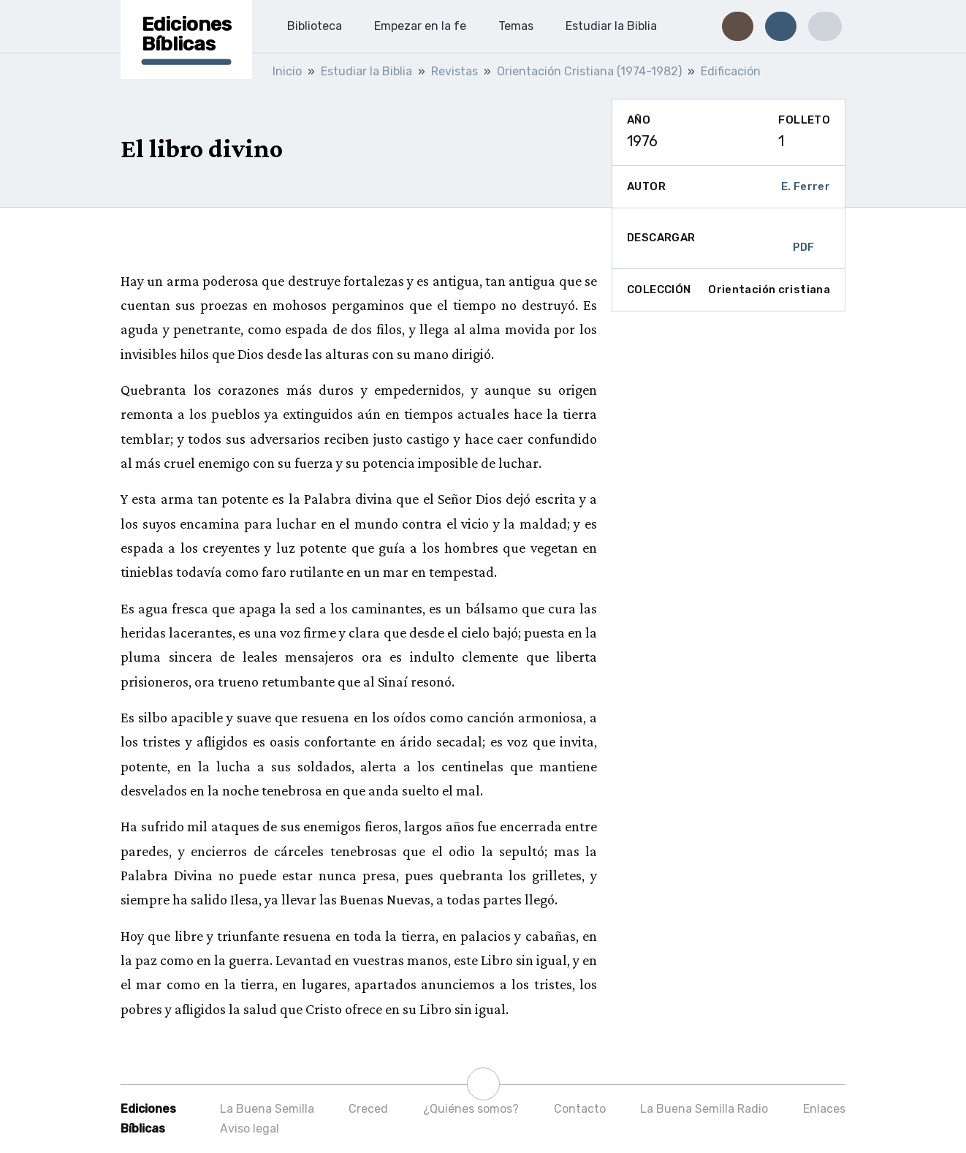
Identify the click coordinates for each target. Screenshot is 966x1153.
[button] (737, 26)
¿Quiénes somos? (471, 1109)
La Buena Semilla (267, 1109)
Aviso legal (249, 1128)
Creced (368, 1109)
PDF (804, 238)
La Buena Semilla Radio (704, 1109)
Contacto (580, 1109)
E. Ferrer (805, 186)
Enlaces (824, 1109)
